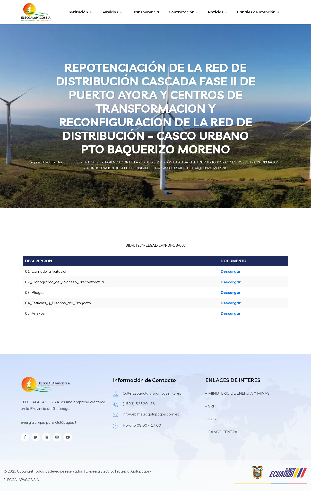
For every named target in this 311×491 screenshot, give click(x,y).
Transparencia (145, 11)
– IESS (210, 418)
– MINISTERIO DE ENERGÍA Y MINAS (237, 393)
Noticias (215, 11)
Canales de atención (256, 11)
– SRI (209, 406)
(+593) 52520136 (139, 403)
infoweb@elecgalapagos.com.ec (151, 414)
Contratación (181, 11)
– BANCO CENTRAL (222, 431)
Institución (78, 11)
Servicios (110, 11)
